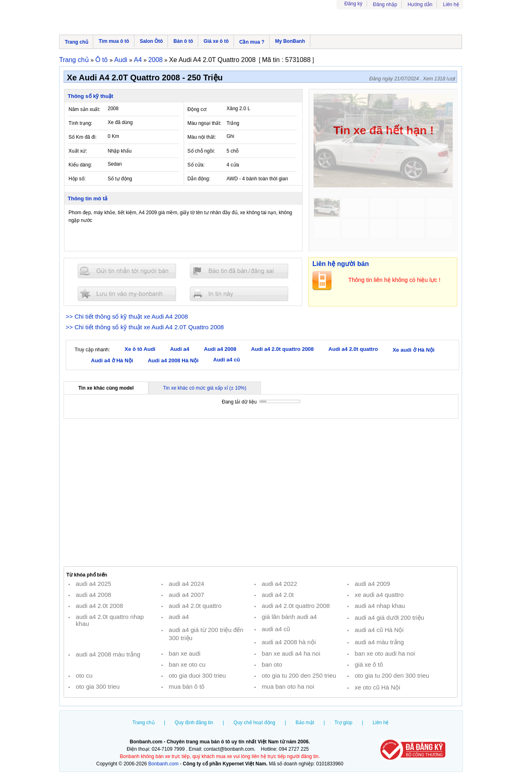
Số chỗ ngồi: (201, 151)
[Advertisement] (260, 492)
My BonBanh (290, 41)
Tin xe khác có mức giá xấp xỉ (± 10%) (204, 388)
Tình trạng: (80, 123)
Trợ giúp (343, 722)
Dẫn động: (199, 179)
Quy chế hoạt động (254, 722)
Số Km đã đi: (83, 137)
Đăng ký (354, 4)
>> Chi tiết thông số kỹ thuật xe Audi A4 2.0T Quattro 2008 (145, 327)
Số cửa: (196, 165)
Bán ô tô (183, 41)
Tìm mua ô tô (114, 41)
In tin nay (239, 293)
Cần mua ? (252, 42)
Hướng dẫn (420, 4)
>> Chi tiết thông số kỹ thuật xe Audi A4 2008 (127, 316)
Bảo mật (305, 722)
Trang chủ (76, 42)
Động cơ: (198, 109)
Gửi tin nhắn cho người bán (126, 271)
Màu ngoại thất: (204, 123)
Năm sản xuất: (84, 109)
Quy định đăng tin (194, 722)
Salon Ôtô (151, 41)
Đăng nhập (385, 4)
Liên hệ (451, 4)
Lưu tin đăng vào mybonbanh (126, 293)
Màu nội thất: (202, 137)
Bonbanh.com (163, 764)
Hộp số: (77, 179)
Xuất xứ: (78, 151)
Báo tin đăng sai (239, 271)
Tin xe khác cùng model (106, 388)
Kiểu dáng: (80, 165)
